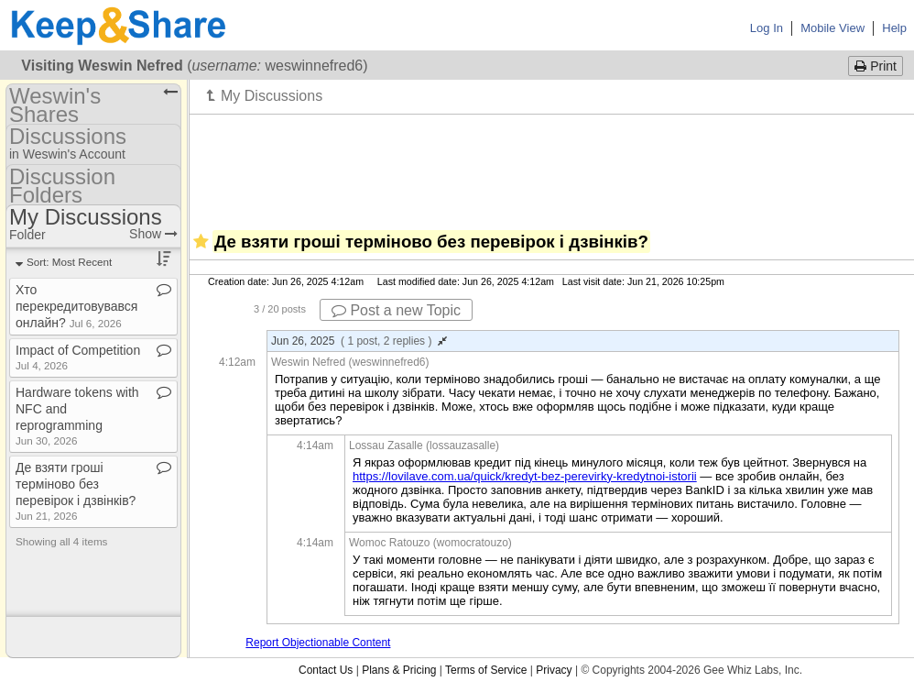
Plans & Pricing (399, 670)
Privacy (553, 670)
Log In (766, 28)
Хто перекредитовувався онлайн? (76, 306)
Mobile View (832, 28)
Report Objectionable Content (317, 642)
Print (875, 66)
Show (153, 233)
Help (894, 28)
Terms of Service (486, 670)
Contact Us (326, 670)
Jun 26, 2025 (359, 341)
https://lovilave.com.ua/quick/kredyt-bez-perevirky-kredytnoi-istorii (525, 476)
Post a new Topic (396, 310)
